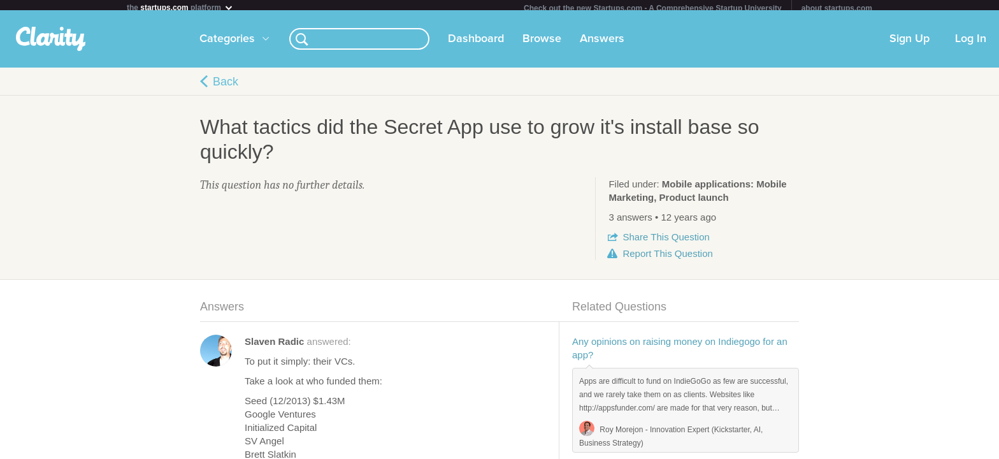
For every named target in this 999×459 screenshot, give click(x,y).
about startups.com (836, 8)
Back (225, 86)
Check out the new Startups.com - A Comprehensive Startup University (653, 8)
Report (667, 258)
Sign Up (909, 44)
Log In (970, 44)
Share (665, 242)
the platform (180, 7)
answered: (298, 346)
